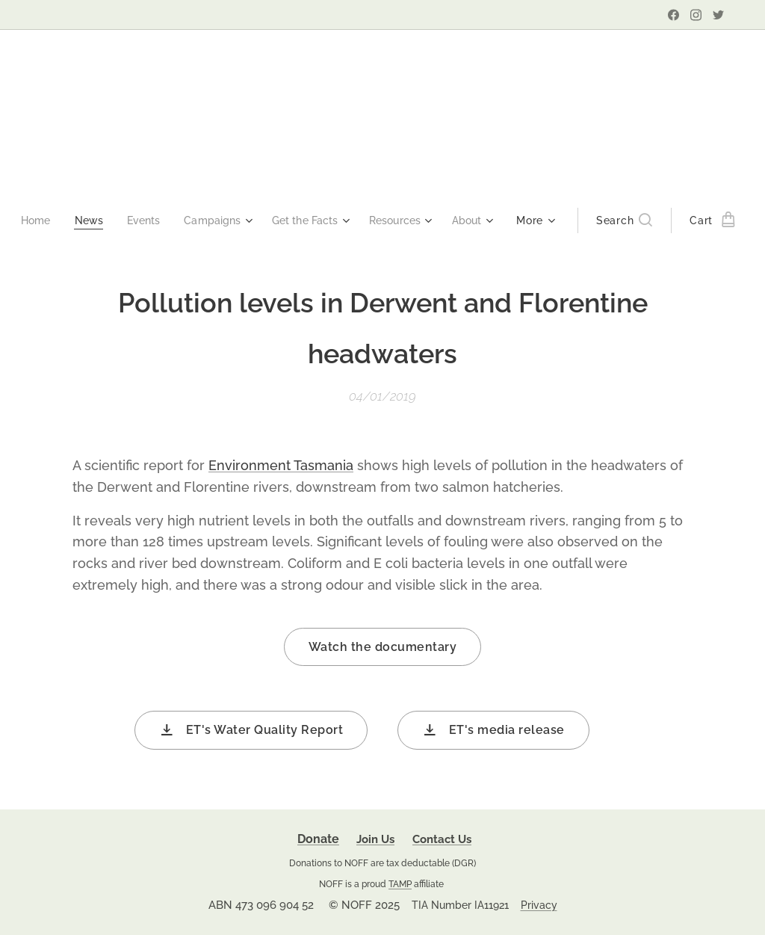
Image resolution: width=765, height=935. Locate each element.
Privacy (539, 905)
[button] (604, 220)
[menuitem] (62, 220)
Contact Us (441, 839)
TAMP (400, 883)
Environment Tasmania (280, 465)
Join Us (375, 839)
